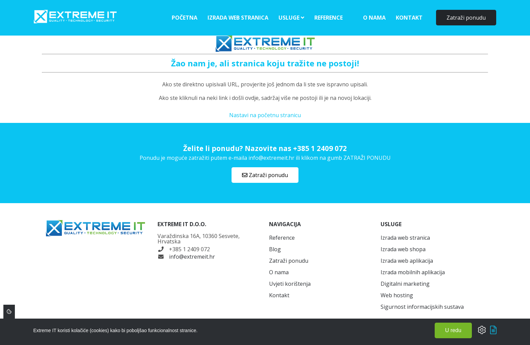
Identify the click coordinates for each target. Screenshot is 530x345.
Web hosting (397, 295)
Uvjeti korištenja (290, 283)
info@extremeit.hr (192, 256)
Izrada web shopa (403, 249)
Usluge (291, 17)
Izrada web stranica (238, 17)
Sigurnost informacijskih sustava (422, 306)
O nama (374, 17)
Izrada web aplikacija (407, 260)
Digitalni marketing (405, 283)
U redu (453, 330)
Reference (328, 17)
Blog (275, 249)
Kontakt (409, 17)
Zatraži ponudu (466, 17)
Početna (184, 17)
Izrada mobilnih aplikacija (413, 272)
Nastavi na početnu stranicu (265, 115)
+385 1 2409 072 (320, 148)
